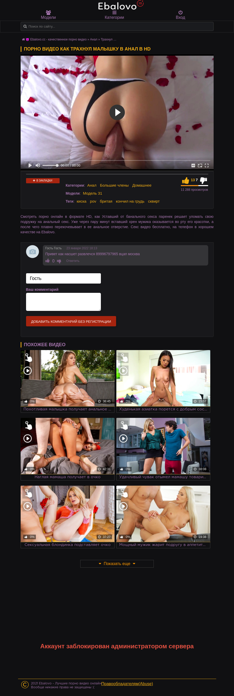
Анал (91, 185)
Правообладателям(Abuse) (127, 684)
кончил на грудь (130, 201)
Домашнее (141, 185)
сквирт (154, 201)
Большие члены (114, 185)
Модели (48, 15)
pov (93, 201)
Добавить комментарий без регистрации (71, 322)
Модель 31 (92, 193)
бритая (106, 201)
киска (81, 201)
